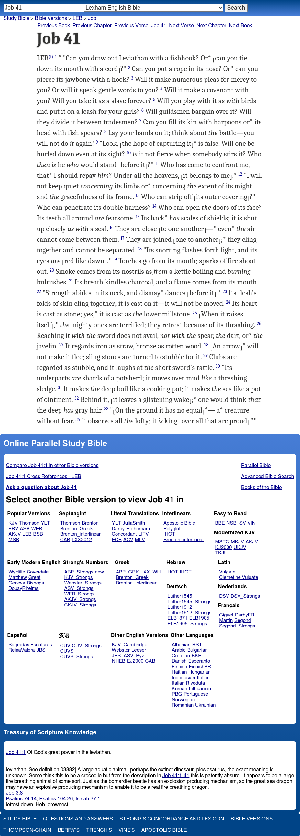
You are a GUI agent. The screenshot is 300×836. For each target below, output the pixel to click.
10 (129, 152)
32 (76, 398)
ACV (128, 539)
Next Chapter (211, 25)
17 (123, 238)
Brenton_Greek (76, 528)
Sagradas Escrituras (30, 644)
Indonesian (183, 677)
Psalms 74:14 (21, 798)
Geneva (16, 583)
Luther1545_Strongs (190, 601)
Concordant (124, 534)
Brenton (90, 523)
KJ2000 (223, 547)
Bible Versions (51, 18)
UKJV (240, 547)
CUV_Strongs (86, 645)
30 (218, 366)
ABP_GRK (127, 572)
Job (92, 18)
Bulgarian (197, 650)
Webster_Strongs (83, 583)
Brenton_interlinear (80, 534)
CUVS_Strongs (76, 656)
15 (137, 217)
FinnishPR (200, 666)
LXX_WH (150, 572)
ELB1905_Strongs (187, 623)
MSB (13, 539)
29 (205, 355)
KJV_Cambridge (129, 644)
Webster (121, 650)
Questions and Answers (78, 818)
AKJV (14, 534)
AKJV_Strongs (80, 599)
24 (228, 302)
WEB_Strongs (79, 594)
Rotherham (138, 528)
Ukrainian (205, 705)
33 (106, 409)
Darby (118, 528)
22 (39, 291)
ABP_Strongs (78, 572)
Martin (226, 620)
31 (60, 387)
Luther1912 (180, 607)
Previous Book (54, 25)
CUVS (67, 651)
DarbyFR (244, 615)
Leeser (138, 650)
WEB (36, 528)
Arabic (179, 650)
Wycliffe (16, 572)
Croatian (181, 655)
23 (225, 291)
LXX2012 (82, 539)
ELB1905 (199, 618)
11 (157, 163)
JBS (40, 650)
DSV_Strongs (245, 596)
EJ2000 (135, 661)
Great (34, 577)
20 (52, 270)
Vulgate (227, 572)
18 (140, 249)
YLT (45, 523)
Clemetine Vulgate (238, 577)
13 (137, 195)
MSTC (222, 542)
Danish (179, 661)
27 (61, 345)
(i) (51, 56)
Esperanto (199, 661)
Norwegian (183, 699)
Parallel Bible (256, 465)
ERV (13, 528)
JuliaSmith (134, 523)
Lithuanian (200, 688)
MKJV (237, 542)
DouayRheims (23, 588)
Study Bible (16, 18)
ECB (116, 539)
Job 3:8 (14, 793)
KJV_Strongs (78, 577)
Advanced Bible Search (267, 476)
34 (78, 419)
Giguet (226, 615)
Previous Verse (131, 25)
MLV (140, 539)
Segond (242, 620)
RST (197, 644)
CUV (65, 645)
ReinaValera (21, 650)
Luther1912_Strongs (190, 612)
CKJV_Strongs (80, 605)
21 (71, 281)
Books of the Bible (261, 487)
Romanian (183, 705)
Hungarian (199, 672)
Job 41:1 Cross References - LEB (44, 476)
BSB (38, 534)
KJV (12, 523)
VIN (252, 523)
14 (154, 206)
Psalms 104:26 (56, 798)
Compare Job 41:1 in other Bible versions (52, 465)
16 (112, 227)
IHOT (169, 534)
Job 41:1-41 (176, 775)
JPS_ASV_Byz (128, 655)
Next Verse (181, 25)
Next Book (240, 25)
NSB (231, 523)
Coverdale (38, 572)
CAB (65, 539)
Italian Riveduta (188, 683)
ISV (242, 523)
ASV (24, 528)
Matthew (17, 577)
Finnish (179, 666)
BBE (220, 523)
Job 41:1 (16, 752)
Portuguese (195, 694)
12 (240, 174)
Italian (203, 677)
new (99, 572)
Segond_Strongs (237, 626)
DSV (224, 596)
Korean (179, 688)
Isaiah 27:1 (87, 798)
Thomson (29, 523)
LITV (143, 534)
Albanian (181, 644)
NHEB (118, 661)
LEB (26, 534)
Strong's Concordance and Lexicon (171, 818)
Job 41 (158, 25)
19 (115, 259)
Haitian (179, 672)
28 (206, 345)
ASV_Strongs (78, 588)
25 (195, 313)
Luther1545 (180, 596)
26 (259, 323)
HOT (173, 572)
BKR (197, 655)
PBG (177, 694)
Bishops (35, 583)
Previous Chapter (92, 25)
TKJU (221, 553)
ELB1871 (178, 618)
